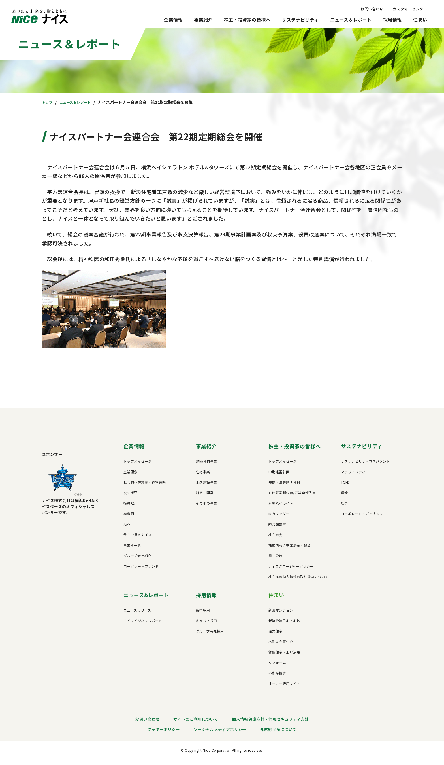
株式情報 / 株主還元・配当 (289, 549)
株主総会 (275, 539)
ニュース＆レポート (351, 19)
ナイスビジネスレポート (142, 625)
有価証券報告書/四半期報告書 (292, 497)
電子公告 (275, 560)
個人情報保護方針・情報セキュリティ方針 (270, 723)
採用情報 (392, 19)
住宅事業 (203, 476)
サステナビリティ (300, 19)
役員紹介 (130, 507)
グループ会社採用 (210, 635)
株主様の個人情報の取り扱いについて (298, 581)
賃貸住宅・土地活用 (284, 656)
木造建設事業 (206, 486)
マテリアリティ (353, 476)
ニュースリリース (137, 614)
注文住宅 (275, 635)
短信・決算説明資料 (284, 486)
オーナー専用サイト (284, 688)
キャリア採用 (206, 625)
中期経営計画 (279, 476)
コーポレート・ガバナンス (362, 518)
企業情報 (173, 19)
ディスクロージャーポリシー (291, 570)
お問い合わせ (371, 9)
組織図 (128, 518)
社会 (344, 507)
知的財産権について (278, 734)
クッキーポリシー (163, 734)
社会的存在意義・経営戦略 (144, 486)
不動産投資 (277, 677)
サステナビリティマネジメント (365, 465)
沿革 (127, 528)
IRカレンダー (278, 518)
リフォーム (277, 667)
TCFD (345, 486)
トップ (48, 102)
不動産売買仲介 (280, 646)
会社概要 (130, 497)
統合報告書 (277, 528)
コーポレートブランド (141, 570)
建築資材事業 (206, 465)
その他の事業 (206, 507)
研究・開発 (205, 497)
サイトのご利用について (195, 723)
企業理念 (130, 476)
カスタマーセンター (410, 9)
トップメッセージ (137, 465)
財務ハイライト (280, 507)
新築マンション (280, 614)
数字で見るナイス (137, 539)
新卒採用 (203, 614)
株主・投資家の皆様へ (247, 19)
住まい (420, 19)
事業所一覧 (132, 549)
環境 (344, 497)
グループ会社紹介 (137, 560)
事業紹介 (203, 19)
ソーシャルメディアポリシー (219, 734)
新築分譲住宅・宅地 (284, 625)
